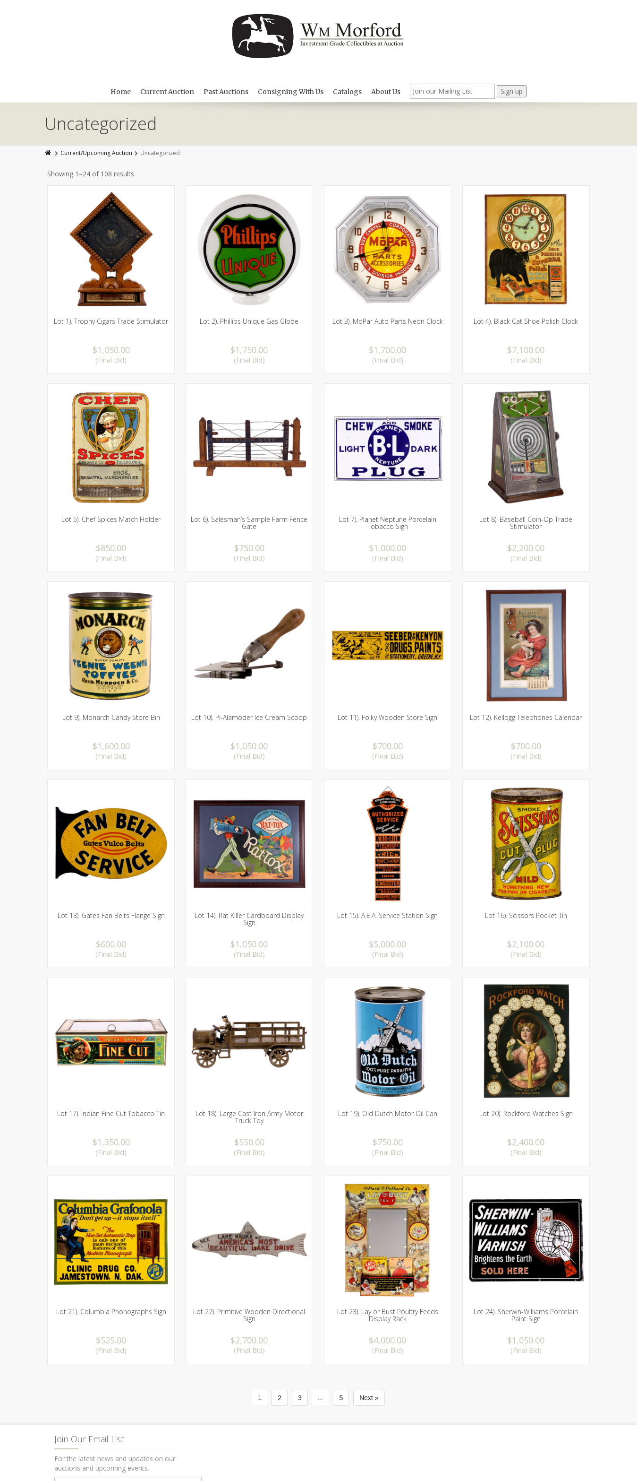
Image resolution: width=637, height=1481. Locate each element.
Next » (368, 1398)
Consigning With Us (290, 91)
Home (120, 91)
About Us (385, 91)
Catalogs (347, 91)
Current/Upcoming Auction (96, 153)
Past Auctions (226, 91)
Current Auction (167, 91)
